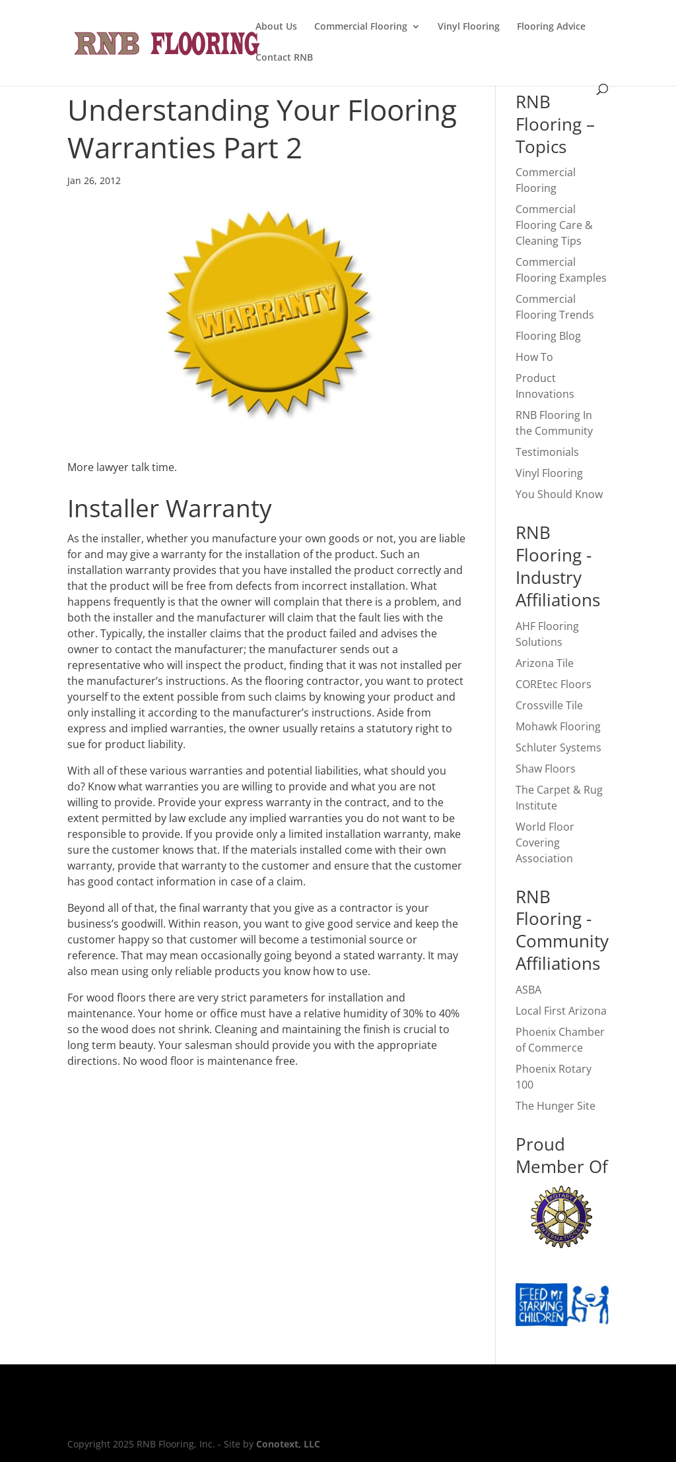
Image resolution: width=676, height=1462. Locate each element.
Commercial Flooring (360, 27)
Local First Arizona (561, 1010)
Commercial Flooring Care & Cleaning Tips (554, 225)
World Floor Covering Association (545, 842)
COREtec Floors (554, 684)
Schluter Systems (558, 747)
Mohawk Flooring (558, 726)
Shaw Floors (546, 768)
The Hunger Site (555, 1105)
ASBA (528, 989)
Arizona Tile (545, 663)
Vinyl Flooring (469, 27)
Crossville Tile (549, 705)
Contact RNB (284, 58)
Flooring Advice (551, 27)
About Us (276, 27)
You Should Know (559, 494)
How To (534, 357)
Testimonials (547, 452)
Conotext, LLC (288, 1444)
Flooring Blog (548, 336)
